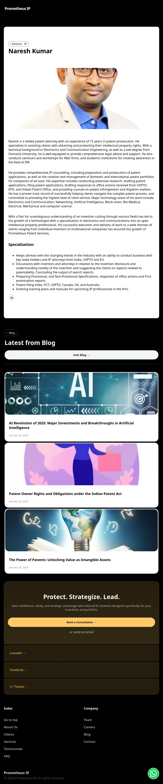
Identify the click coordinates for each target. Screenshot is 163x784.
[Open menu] (155, 8)
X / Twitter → (19, 687)
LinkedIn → (18, 653)
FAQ (7, 756)
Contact (90, 742)
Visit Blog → (81, 355)
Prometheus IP (17, 8)
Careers (89, 727)
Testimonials (13, 749)
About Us (10, 727)
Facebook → (18, 670)
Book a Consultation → (81, 622)
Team (88, 720)
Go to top (11, 720)
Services (10, 742)
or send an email (81, 632)
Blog (87, 734)
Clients (9, 734)
